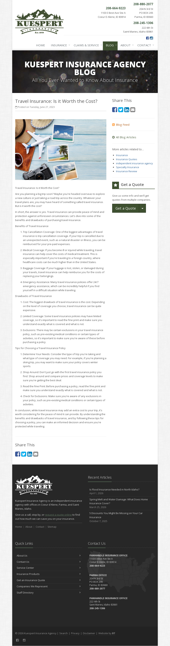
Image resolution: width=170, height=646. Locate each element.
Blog (110, 45)
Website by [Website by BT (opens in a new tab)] (106, 633)
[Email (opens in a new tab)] (35, 454)
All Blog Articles (124, 137)
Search (63, 633)
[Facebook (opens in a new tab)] (147, 38)
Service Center (49, 567)
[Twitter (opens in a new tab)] (23, 454)
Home (40, 45)
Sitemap (52, 526)
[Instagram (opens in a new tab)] (151, 38)
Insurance (60, 45)
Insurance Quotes (126, 159)
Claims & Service (87, 45)
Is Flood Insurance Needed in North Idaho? (121, 491)
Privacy (75, 633)
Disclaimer (89, 633)
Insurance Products (49, 574)
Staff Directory (49, 592)
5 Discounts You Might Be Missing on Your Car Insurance (121, 517)
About (126, 45)
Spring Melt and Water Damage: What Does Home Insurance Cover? (121, 503)
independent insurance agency (134, 163)
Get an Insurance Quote (49, 580)
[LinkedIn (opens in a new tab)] (29, 454)
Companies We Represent (49, 586)
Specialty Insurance (127, 167)
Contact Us (49, 561)
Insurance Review (126, 171)
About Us (49, 555)
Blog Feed (120, 124)
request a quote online (58, 514)
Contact (145, 45)
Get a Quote (125, 208)
